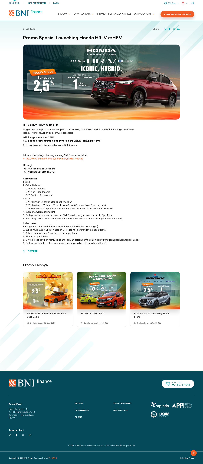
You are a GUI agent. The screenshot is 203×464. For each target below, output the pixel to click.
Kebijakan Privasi (187, 458)
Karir (56, 3)
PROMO (101, 14)
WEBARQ (53, 458)
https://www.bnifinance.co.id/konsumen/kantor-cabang (53, 158)
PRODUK (62, 14)
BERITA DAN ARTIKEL (119, 14)
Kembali (32, 250)
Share (156, 29)
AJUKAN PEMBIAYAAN (177, 14)
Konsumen (14, 3)
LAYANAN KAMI (82, 14)
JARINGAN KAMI (142, 14)
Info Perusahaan (37, 3)
